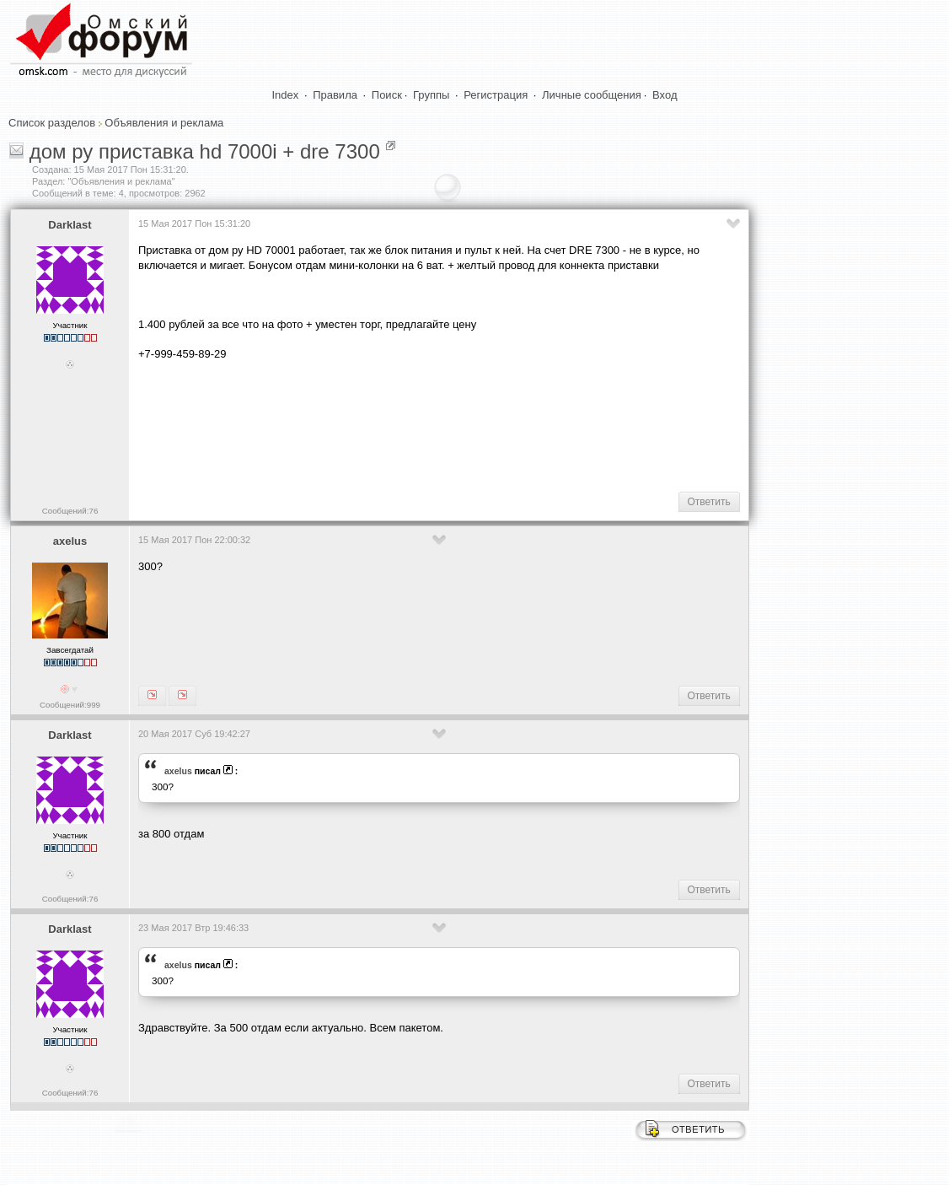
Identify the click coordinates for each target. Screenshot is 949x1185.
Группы (431, 95)
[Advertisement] (445, 425)
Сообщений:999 (70, 704)
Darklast (69, 224)
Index (285, 95)
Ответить (709, 502)
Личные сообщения (591, 95)
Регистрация (496, 95)
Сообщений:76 (70, 510)
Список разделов (51, 122)
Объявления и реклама (164, 122)
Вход (664, 95)
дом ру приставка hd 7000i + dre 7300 (204, 151)
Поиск (387, 95)
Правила (335, 95)
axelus (70, 541)
